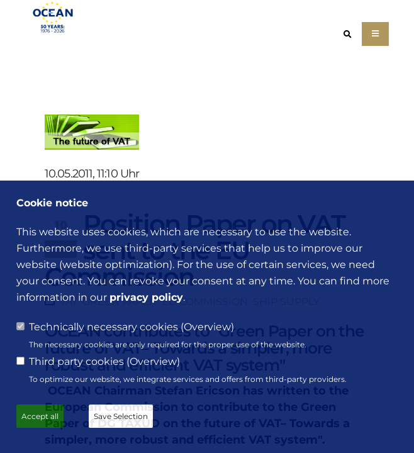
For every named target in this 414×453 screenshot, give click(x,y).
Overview (207, 327)
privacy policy (146, 297)
